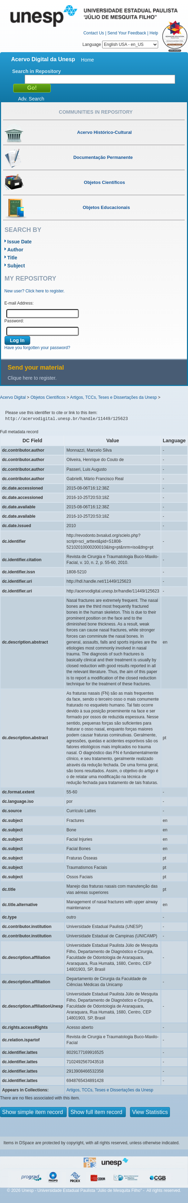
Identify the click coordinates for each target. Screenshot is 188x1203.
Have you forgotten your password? (37, 347)
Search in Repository (36, 71)
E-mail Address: (19, 303)
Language (120, 44)
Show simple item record (33, 1112)
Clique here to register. (32, 378)
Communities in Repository (95, 112)
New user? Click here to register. (35, 291)
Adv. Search (31, 99)
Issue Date (19, 241)
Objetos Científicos (48, 397)
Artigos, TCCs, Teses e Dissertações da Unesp (113, 397)
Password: (14, 320)
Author (15, 249)
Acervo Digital (13, 397)
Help (153, 33)
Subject (16, 265)
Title (12, 257)
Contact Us (93, 33)
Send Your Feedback (126, 33)
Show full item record (97, 1112)
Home (87, 60)
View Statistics (150, 1112)
